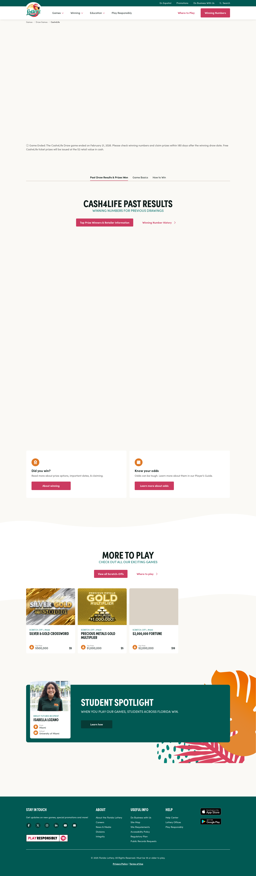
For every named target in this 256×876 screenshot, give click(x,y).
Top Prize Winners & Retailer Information (104, 222)
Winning (75, 13)
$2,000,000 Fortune (147, 633)
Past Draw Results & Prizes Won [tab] (109, 177)
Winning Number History (157, 222)
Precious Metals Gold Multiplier (98, 635)
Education (96, 13)
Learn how (96, 724)
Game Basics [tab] (140, 177)
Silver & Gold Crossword (49, 633)
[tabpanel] (128, 306)
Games (56, 13)
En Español (165, 3)
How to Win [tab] (159, 177)
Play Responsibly (122, 13)
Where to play (145, 574)
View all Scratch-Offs (111, 574)
